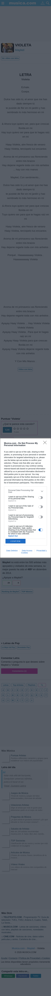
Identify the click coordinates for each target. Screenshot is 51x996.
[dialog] (25, 498)
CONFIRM (15, 541)
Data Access (27, 551)
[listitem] (25, 491)
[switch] (41, 497)
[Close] (45, 443)
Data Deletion (12, 551)
